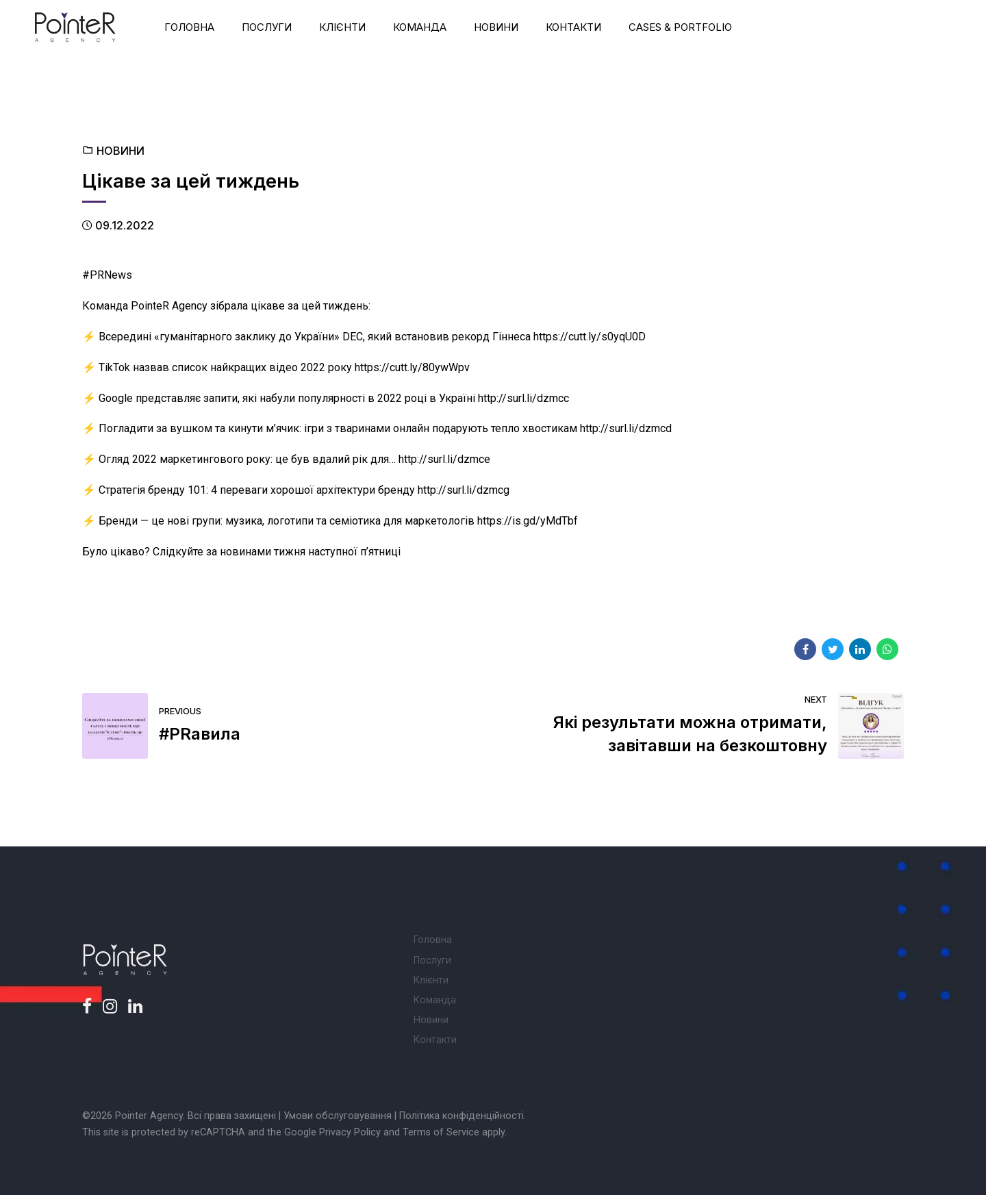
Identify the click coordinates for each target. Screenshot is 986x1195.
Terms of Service (441, 1132)
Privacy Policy (350, 1132)
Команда (419, 27)
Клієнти (342, 27)
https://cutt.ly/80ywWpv (412, 367)
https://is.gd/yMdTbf (527, 520)
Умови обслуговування (337, 1116)
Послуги (267, 27)
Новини (496, 27)
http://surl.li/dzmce (444, 459)
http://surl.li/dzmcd (626, 428)
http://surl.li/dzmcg (463, 489)
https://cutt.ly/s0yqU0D (589, 336)
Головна (189, 27)
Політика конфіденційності (461, 1116)
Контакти (573, 27)
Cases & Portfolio (680, 27)
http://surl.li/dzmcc (523, 398)
